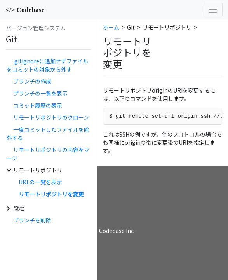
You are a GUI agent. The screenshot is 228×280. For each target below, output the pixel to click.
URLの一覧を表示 (40, 182)
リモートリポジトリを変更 (51, 194)
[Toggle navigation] (213, 9)
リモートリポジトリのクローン (51, 117)
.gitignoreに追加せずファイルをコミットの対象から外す (47, 65)
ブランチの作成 (32, 81)
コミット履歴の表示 (37, 105)
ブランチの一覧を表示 (40, 93)
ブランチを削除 (32, 220)
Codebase (24, 10)
